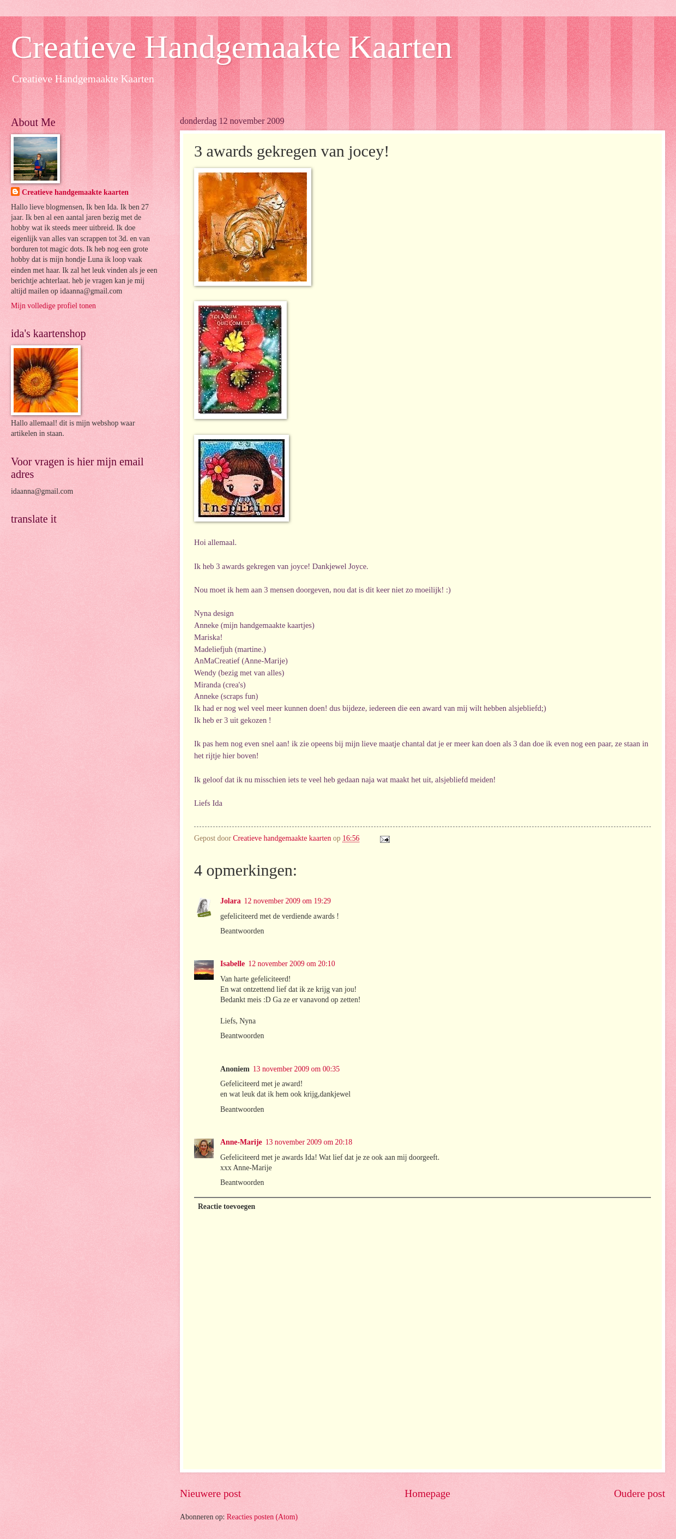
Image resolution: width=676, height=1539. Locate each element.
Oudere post (639, 1493)
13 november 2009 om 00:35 (296, 1069)
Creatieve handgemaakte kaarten (75, 192)
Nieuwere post (210, 1493)
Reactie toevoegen (226, 1206)
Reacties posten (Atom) (262, 1517)
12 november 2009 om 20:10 (291, 964)
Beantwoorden (242, 931)
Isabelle (232, 964)
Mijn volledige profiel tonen (53, 306)
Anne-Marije (241, 1142)
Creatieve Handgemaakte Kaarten (231, 47)
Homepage (427, 1493)
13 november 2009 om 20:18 (308, 1142)
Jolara (230, 901)
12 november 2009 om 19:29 (287, 901)
